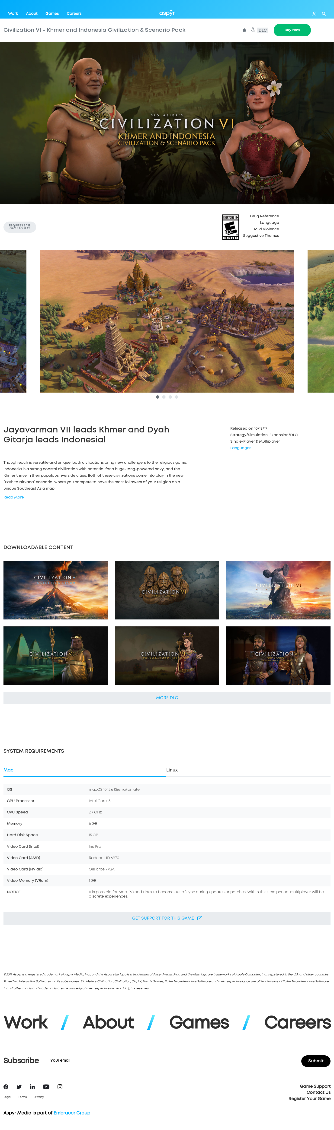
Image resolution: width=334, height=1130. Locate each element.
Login (314, 14)
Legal (7, 1097)
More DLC (167, 698)
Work (13, 14)
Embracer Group (72, 1113)
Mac (8, 770)
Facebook (5, 1086)
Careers (74, 14)
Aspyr (167, 12)
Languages (240, 448)
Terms (22, 1097)
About (31, 14)
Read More (13, 497)
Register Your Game (310, 1099)
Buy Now (292, 30)
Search (324, 14)
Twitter (19, 1087)
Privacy (39, 1097)
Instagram (60, 1086)
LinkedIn (32, 1086)
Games (52, 14)
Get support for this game (167, 918)
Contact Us (319, 1093)
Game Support (315, 1087)
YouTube (46, 1086)
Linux (172, 770)
